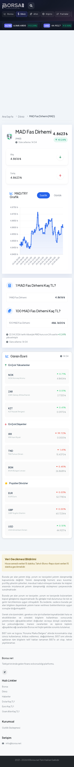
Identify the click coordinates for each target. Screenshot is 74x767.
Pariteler (62, 14)
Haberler (6, 696)
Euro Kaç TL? (8, 706)
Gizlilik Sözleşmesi (11, 728)
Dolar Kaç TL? (8, 701)
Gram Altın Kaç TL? (11, 711)
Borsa (8, 14)
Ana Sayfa (7, 116)
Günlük (58, 195)
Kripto (47, 14)
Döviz (22, 14)
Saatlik (43, 195)
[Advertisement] (37, 71)
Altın (34, 14)
